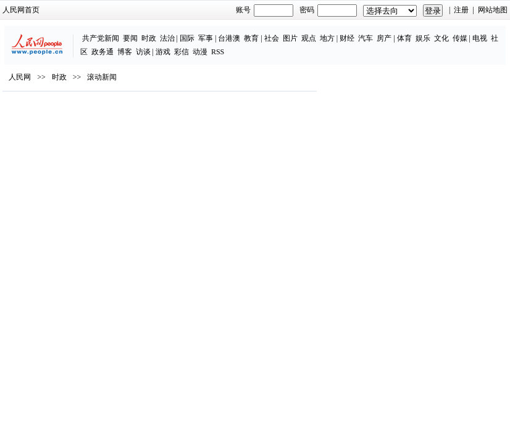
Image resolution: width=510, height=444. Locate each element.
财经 (347, 38)
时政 (148, 38)
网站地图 (493, 10)
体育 (404, 38)
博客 (124, 51)
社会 (271, 38)
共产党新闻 (100, 38)
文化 (441, 38)
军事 (205, 38)
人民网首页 (21, 10)
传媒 (460, 38)
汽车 (365, 38)
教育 (251, 38)
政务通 (102, 51)
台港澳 (229, 38)
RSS (217, 51)
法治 (167, 38)
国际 (187, 38)
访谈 (143, 51)
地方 (327, 38)
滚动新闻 (102, 77)
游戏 (163, 51)
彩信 (181, 51)
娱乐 (423, 38)
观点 (308, 38)
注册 (461, 10)
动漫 (200, 51)
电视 (479, 38)
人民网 (20, 77)
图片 (290, 38)
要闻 (130, 38)
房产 (384, 38)
